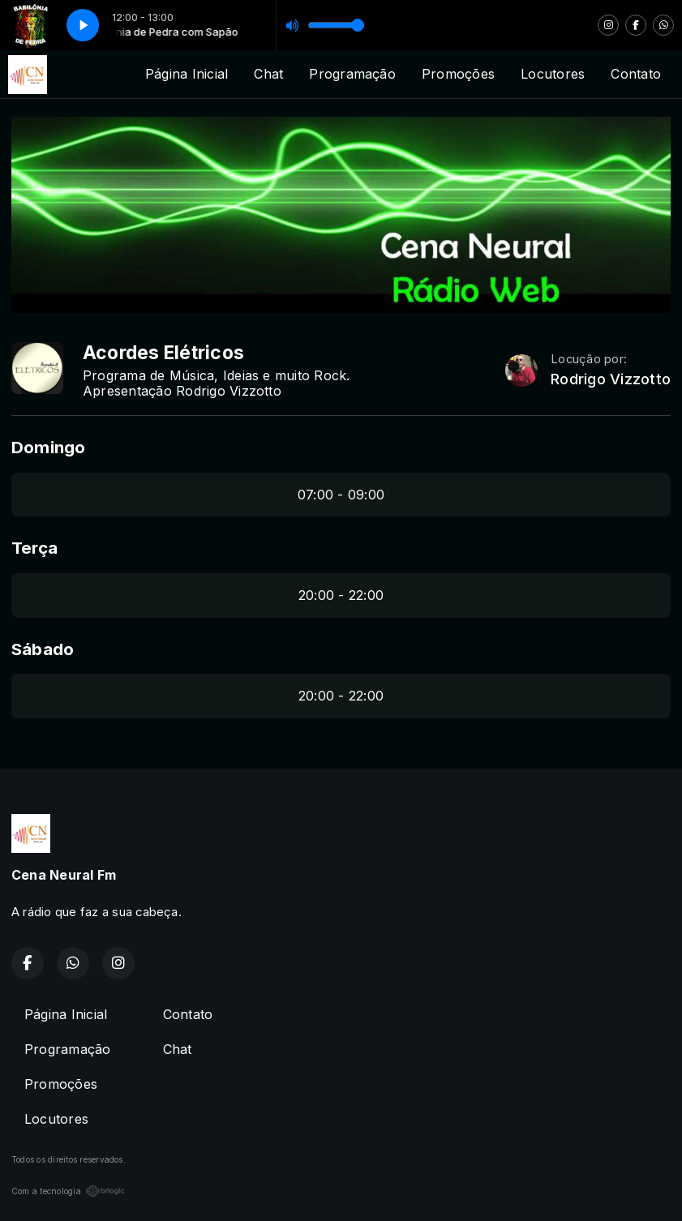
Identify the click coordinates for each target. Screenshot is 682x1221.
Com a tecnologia (68, 1191)
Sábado (42, 649)
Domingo (48, 447)
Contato (636, 74)
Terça (34, 548)
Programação (352, 74)
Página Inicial (186, 74)
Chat (268, 74)
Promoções (458, 74)
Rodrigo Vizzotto (611, 379)
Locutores (553, 74)
